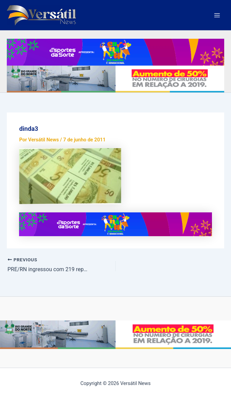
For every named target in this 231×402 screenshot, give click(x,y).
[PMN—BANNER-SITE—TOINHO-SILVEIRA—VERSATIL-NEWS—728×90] (115, 51)
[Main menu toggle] (217, 15)
